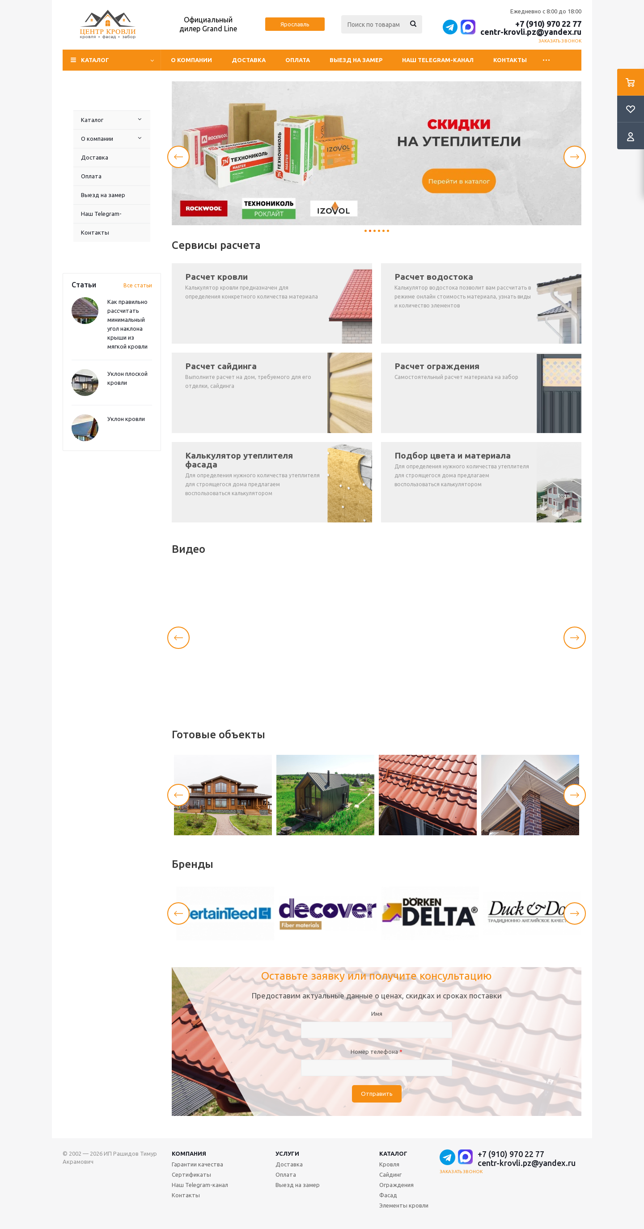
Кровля (389, 1164)
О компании (191, 60)
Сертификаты (191, 1174)
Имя (376, 1013)
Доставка (249, 60)
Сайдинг (390, 1174)
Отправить (377, 1093)
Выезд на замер (356, 60)
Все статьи (137, 285)
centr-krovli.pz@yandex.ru (530, 32)
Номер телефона (376, 1051)
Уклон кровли (126, 419)
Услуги (287, 1153)
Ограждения (396, 1185)
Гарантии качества (197, 1164)
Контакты (510, 60)
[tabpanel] (376, 153)
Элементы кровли (403, 1205)
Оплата (297, 60)
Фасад (388, 1195)
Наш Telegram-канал (438, 60)
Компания (189, 1153)
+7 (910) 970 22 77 (548, 24)
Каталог (92, 120)
